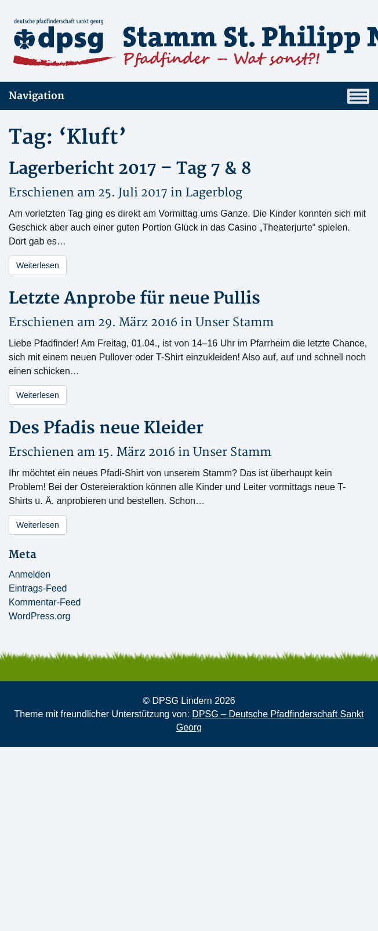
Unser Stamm (234, 322)
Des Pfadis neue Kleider (106, 428)
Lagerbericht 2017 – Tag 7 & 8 (130, 169)
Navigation (189, 96)
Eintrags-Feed (38, 588)
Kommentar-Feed (45, 602)
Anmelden (29, 574)
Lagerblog (214, 192)
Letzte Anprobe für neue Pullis (134, 299)
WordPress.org (39, 616)
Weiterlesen (37, 265)
